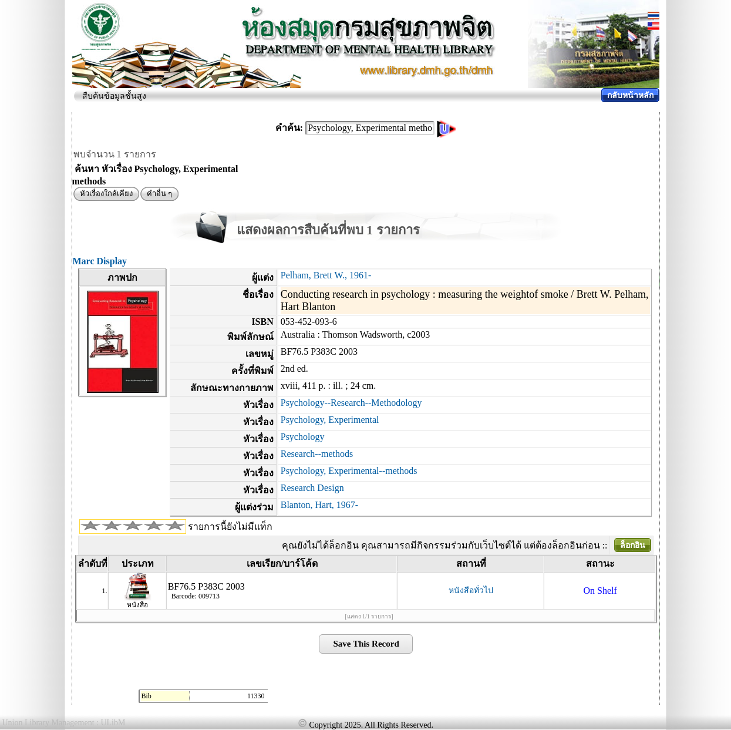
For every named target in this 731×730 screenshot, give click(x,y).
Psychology (303, 437)
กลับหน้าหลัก (630, 95)
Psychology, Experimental (330, 420)
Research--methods (317, 454)
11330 (256, 696)
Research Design (312, 488)
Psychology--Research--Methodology (351, 403)
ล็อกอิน (632, 545)
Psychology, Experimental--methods (349, 471)
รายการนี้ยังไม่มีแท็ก (230, 526)
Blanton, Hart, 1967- (319, 505)
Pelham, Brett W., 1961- (326, 275)
